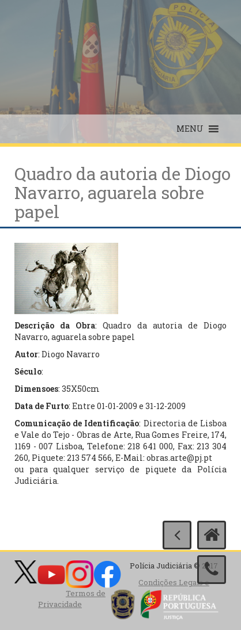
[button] (190, 129)
